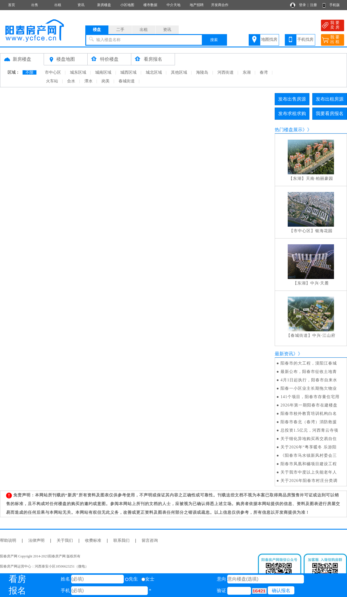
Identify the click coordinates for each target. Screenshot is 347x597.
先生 (131, 578)
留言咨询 (150, 540)
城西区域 (128, 72)
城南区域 (103, 72)
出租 (57, 5)
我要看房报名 (330, 113)
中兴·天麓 (319, 283)
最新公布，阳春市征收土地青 (308, 371)
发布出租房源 (330, 99)
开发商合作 (219, 5)
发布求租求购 (292, 113)
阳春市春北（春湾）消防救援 (308, 422)
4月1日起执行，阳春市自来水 (308, 380)
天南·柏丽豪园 (319, 178)
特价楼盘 (109, 59)
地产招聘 (197, 5)
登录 (302, 5)
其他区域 (179, 72)
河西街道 (225, 72)
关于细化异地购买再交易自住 (308, 439)
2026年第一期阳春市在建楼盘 (308, 405)
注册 (313, 5)
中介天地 (173, 5)
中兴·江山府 (323, 335)
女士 (147, 578)
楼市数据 (150, 5)
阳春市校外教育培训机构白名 (308, 413)
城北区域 (154, 72)
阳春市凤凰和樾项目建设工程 (308, 464)
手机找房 (305, 39)
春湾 (264, 72)
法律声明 (36, 540)
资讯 (80, 5)
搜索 (214, 40)
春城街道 (127, 81)
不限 (29, 72)
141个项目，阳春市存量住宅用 (309, 397)
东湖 (247, 72)
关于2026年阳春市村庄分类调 (308, 480)
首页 (11, 5)
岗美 (105, 81)
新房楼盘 (104, 5)
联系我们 (121, 540)
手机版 (334, 5)
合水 (71, 81)
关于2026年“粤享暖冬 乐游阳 (308, 447)
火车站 (52, 81)
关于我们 (65, 540)
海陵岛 (202, 72)
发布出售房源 (292, 99)
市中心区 (53, 72)
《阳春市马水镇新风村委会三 (308, 455)
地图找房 (269, 39)
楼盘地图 (65, 59)
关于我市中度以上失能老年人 (308, 472)
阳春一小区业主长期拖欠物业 (308, 388)
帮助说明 (8, 540)
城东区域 (78, 72)
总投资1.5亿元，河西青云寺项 (309, 430)
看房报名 (153, 59)
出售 (34, 5)
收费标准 (93, 540)
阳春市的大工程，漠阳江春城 (308, 363)
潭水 (88, 81)
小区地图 (127, 5)
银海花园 (324, 231)
